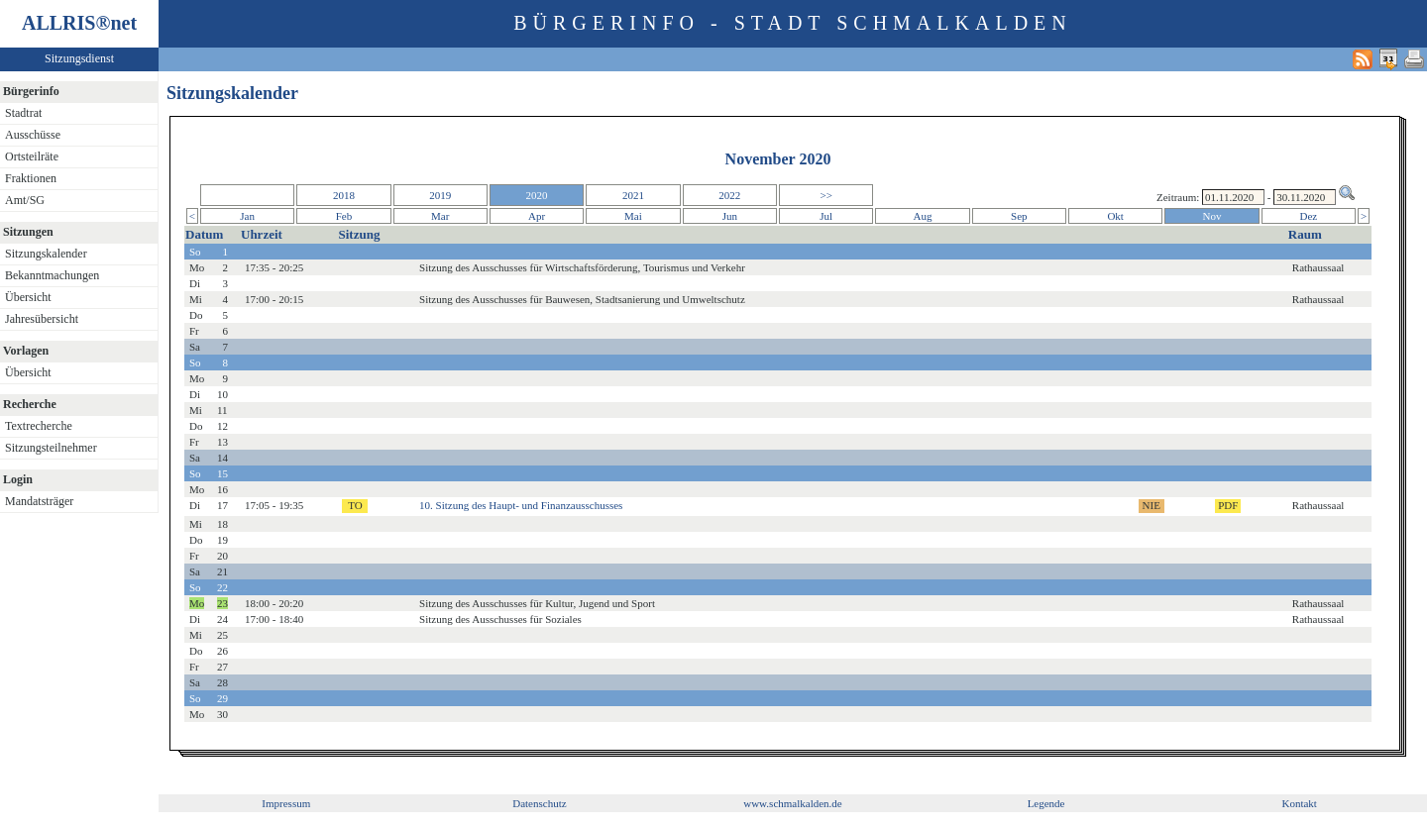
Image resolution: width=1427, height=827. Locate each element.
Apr (536, 216)
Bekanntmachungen (52, 275)
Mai (633, 216)
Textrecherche (38, 426)
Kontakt (1298, 803)
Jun (729, 216)
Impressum (286, 803)
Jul (826, 216)
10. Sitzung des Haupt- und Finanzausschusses (520, 505)
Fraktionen (30, 178)
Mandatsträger (39, 501)
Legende (1046, 803)
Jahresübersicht (41, 319)
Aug (923, 216)
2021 (633, 195)
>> (825, 195)
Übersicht (28, 297)
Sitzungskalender (46, 253)
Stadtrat (23, 113)
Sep (1019, 216)
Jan (247, 216)
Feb (344, 216)
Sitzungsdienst (79, 58)
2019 (440, 195)
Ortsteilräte (31, 156)
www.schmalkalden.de (792, 803)
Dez (1309, 216)
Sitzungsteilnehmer (51, 448)
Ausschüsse (32, 135)
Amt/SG (25, 200)
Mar (440, 216)
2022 (729, 195)
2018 (344, 195)
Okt (1115, 216)
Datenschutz (539, 803)
